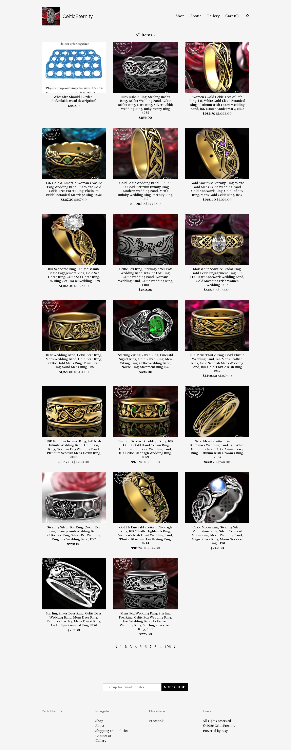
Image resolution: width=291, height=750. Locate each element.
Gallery (213, 16)
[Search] (247, 16)
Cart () (232, 16)
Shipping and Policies (111, 731)
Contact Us (103, 736)
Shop (180, 16)
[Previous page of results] (116, 647)
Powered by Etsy (215, 731)
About (195, 16)
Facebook (156, 721)
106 (168, 647)
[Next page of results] (175, 647)
